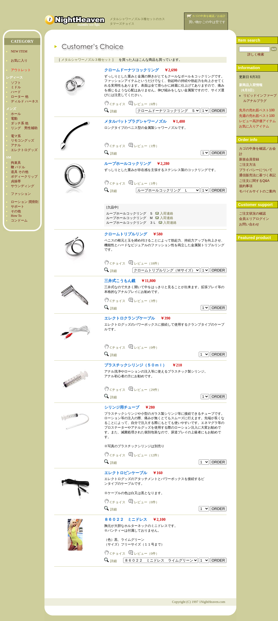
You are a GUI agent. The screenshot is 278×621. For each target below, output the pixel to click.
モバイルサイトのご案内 (257, 191)
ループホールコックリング (127, 163)
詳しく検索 (255, 54)
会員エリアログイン (254, 219)
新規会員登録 (249, 159)
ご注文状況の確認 (252, 213)
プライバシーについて (255, 170)
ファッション (21, 194)
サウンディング (22, 186)
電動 (14, 118)
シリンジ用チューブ (121, 407)
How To (16, 216)
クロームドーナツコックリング (131, 70)
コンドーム (19, 220)
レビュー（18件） (145, 263)
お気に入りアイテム (254, 126)
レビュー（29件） (145, 390)
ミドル (16, 87)
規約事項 (245, 186)
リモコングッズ (22, 140)
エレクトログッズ (24, 150)
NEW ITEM (19, 51)
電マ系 (16, 136)
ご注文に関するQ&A (254, 181)
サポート (17, 206)
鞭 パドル (18, 167)
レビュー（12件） (145, 455)
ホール (16, 114)
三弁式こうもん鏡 (119, 280)
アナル (16, 145)
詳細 (110, 111)
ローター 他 (19, 97)
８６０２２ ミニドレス (125, 519)
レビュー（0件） (144, 348)
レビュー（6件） (144, 104)
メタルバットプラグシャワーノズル (135, 121)
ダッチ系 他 (19, 123)
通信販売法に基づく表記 (257, 175)
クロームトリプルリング (125, 234)
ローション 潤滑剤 (24, 202)
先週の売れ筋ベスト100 (257, 116)
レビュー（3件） (144, 301)
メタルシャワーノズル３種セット (86, 60)
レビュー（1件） (144, 146)
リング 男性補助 (24, 128)
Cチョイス (114, 104)
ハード (16, 92)
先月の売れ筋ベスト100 (257, 110)
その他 (16, 211)
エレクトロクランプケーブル (129, 318)
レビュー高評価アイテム (257, 121)
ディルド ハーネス (24, 101)
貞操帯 (16, 181)
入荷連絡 (164, 213)
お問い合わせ (249, 224)
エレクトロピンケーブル (125, 473)
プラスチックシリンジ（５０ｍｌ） (135, 365)
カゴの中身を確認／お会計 (208, 15)
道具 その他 (19, 172)
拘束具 (16, 163)
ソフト (16, 83)
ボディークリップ (24, 176)
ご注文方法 (247, 165)
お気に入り (19, 60)
